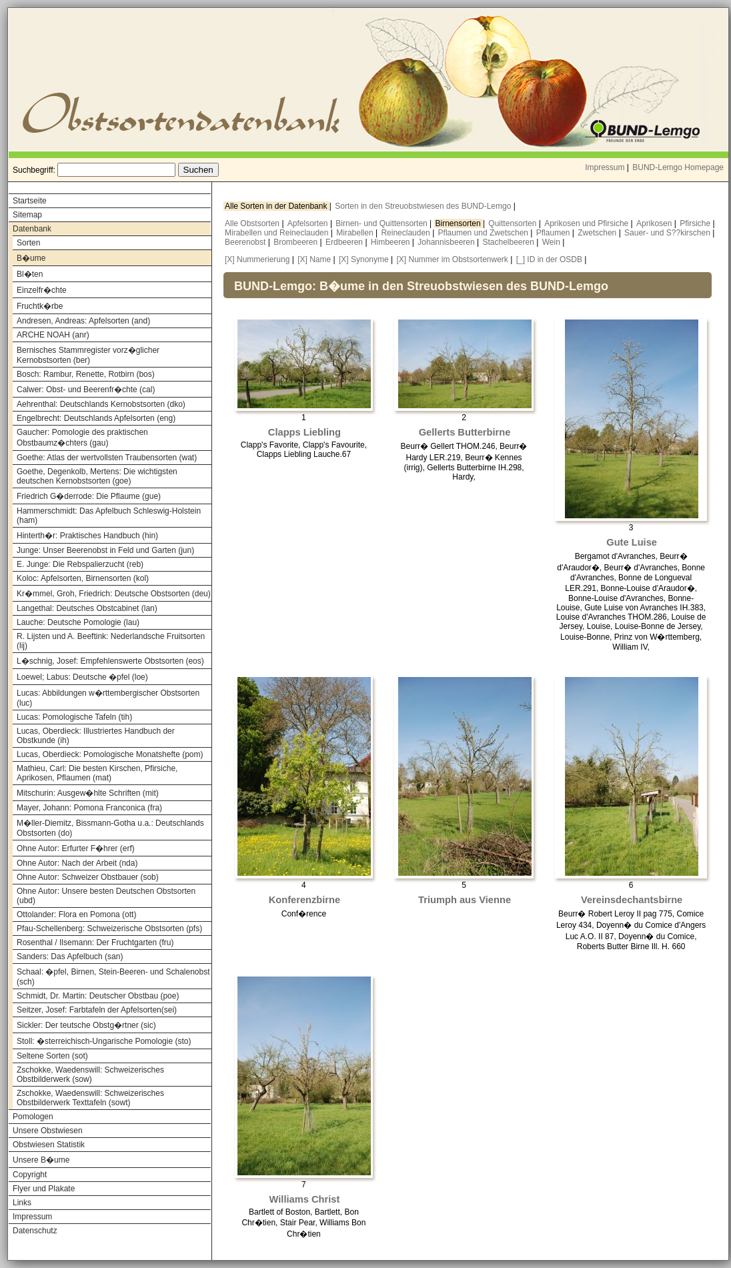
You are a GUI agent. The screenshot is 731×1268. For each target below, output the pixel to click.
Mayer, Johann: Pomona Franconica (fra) (89, 807)
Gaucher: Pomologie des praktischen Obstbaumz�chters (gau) (82, 438)
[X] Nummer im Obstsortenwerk (452, 259)
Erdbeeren (345, 242)
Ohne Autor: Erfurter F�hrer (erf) (76, 848)
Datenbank (32, 228)
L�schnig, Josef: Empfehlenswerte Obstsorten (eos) (110, 661)
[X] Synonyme (364, 259)
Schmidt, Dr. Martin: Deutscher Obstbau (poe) (98, 996)
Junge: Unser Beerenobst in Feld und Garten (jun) (105, 550)
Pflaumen (554, 232)
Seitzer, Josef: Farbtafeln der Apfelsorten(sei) (97, 1010)
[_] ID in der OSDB (549, 259)
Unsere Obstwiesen (48, 1130)
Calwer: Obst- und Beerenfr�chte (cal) (86, 389)
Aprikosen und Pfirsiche (587, 223)
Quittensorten (513, 223)
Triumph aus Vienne (464, 899)
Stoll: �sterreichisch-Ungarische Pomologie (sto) (104, 1041)
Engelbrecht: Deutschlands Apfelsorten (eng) (96, 418)
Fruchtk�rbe (40, 306)
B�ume (31, 258)
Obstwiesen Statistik (49, 1144)
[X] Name (314, 259)
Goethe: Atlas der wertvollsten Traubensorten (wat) (107, 457)
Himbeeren (391, 242)
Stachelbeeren (510, 242)
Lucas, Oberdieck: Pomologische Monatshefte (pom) (110, 754)
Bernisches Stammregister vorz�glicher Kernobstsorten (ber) (88, 355)
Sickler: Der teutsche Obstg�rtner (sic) (86, 1025)
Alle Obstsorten (253, 223)
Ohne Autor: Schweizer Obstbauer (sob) (88, 877)
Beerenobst (246, 242)
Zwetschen (598, 232)
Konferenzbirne (305, 899)
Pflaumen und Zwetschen (484, 232)
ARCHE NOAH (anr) (53, 335)
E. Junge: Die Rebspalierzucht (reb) (80, 564)
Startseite (30, 200)
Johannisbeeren (447, 242)
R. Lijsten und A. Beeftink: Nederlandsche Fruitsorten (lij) (111, 641)
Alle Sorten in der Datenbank (277, 206)
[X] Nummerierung (257, 259)
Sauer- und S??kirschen (668, 232)
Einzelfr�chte (42, 290)
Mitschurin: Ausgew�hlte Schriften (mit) (88, 793)
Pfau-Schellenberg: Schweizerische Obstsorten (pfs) (109, 928)
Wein (552, 242)
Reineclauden (406, 232)
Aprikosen (655, 223)
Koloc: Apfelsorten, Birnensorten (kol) (83, 578)
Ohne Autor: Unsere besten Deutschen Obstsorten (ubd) (106, 895)
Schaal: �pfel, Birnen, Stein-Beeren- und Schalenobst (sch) (113, 977)
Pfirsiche (696, 223)
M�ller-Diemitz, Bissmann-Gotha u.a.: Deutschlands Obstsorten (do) (110, 828)
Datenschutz (35, 1230)
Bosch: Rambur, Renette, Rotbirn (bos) (86, 374)
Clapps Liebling (304, 432)
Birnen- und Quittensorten (382, 223)
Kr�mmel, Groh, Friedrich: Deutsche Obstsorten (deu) (114, 593)
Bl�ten (30, 274)
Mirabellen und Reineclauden (278, 232)
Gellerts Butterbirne (465, 432)
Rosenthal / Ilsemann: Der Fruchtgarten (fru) (95, 942)
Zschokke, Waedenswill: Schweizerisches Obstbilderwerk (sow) (90, 1074)
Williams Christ (304, 1199)
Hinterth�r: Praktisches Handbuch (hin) (87, 535)
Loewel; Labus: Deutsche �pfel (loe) (82, 677)
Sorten (28, 242)
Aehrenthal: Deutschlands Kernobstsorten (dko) (101, 404)
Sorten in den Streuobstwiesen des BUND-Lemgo (424, 206)
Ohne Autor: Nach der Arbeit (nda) (77, 863)
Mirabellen (356, 232)
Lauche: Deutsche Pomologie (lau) (78, 622)
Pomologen (33, 1116)
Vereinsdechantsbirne (631, 899)
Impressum (604, 167)
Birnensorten (459, 223)
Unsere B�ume (41, 1160)
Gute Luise (631, 542)
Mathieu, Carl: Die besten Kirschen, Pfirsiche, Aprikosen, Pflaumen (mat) (97, 773)
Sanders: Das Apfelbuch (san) (70, 956)
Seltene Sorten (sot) (52, 1056)
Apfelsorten (308, 223)
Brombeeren (296, 242)
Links (22, 1202)
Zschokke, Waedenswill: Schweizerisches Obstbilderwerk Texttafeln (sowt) (90, 1098)
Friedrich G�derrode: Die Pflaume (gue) (89, 496)
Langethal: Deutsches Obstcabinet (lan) (87, 608)
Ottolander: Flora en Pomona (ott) (76, 914)
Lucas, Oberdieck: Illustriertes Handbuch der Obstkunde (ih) (96, 735)
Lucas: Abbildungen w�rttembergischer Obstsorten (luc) (108, 698)
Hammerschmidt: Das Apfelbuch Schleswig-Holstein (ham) (109, 515)
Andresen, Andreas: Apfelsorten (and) (83, 321)
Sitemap (27, 214)
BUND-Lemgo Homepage (678, 167)
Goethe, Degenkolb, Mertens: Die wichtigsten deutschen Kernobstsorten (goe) (97, 476)
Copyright (30, 1174)
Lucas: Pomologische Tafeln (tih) (74, 717)
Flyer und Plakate (44, 1188)
